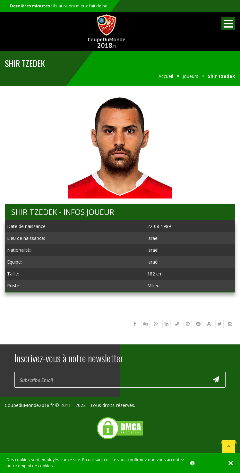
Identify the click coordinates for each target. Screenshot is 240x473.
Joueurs (190, 76)
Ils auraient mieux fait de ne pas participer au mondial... (58, 9)
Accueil (166, 76)
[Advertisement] (120, 302)
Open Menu (228, 23)
